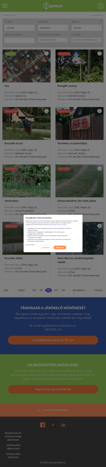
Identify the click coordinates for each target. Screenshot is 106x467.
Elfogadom (60, 247)
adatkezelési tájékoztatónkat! (58, 224)
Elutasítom (46, 247)
